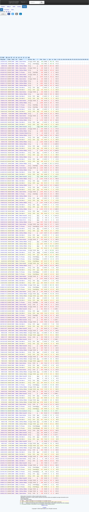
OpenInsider (14, 2)
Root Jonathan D (23, 217)
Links (3, 14)
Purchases (6, 9)
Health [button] (3, 6)
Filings (24, 6)
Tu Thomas (22, 63)
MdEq (17, 61)
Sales (12, 9)
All (1, 9)
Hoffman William (23, 65)
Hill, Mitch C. (22, 87)
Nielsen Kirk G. (22, 219)
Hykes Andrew (22, 61)
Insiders (19, 6)
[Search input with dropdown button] (34, 2)
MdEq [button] (9, 6)
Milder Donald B (23, 126)
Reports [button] (24, 2)
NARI (14, 6)
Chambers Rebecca (24, 117)
